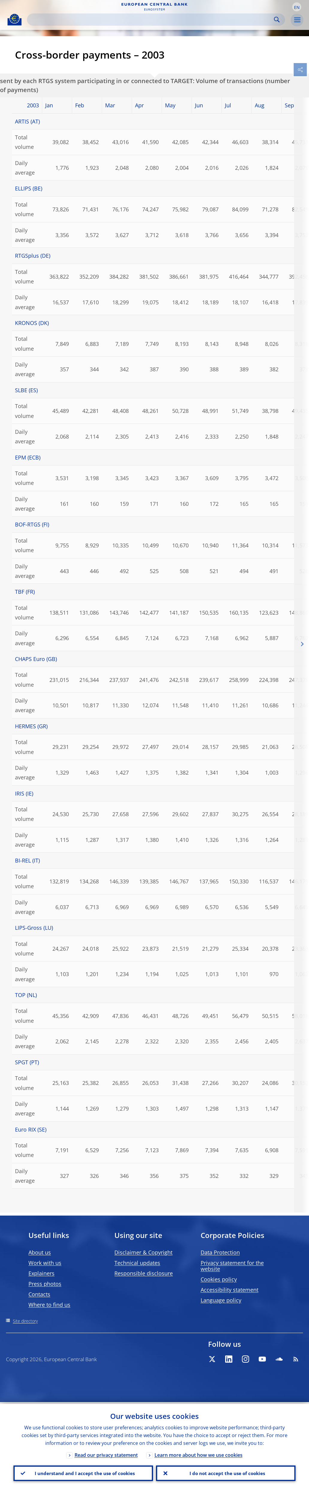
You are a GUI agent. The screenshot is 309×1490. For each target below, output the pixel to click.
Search (277, 19)
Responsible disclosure (143, 1273)
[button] (296, 6)
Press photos (44, 1283)
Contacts (39, 1294)
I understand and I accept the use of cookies (83, 1472)
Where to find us (49, 1304)
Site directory (25, 1321)
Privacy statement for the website (232, 1265)
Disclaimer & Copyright (143, 1252)
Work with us (44, 1262)
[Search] (151, 19)
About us (39, 1252)
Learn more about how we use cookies (198, 1453)
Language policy (221, 1300)
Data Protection (220, 1252)
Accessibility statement (229, 1289)
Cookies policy (219, 1279)
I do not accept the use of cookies (225, 1472)
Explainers (41, 1273)
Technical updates (137, 1262)
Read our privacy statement (106, 1453)
